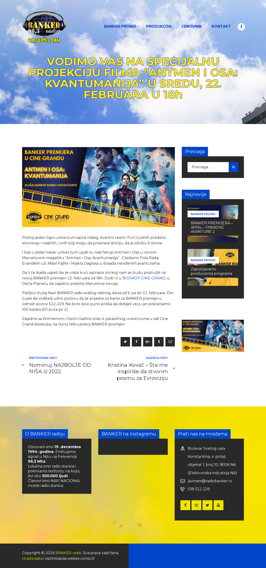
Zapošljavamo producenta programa (211, 271)
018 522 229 (199, 489)
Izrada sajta (32, 558)
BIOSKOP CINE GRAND (143, 278)
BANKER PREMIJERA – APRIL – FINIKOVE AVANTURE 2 (212, 227)
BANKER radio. (68, 553)
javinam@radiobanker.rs (210, 481)
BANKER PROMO (203, 214)
